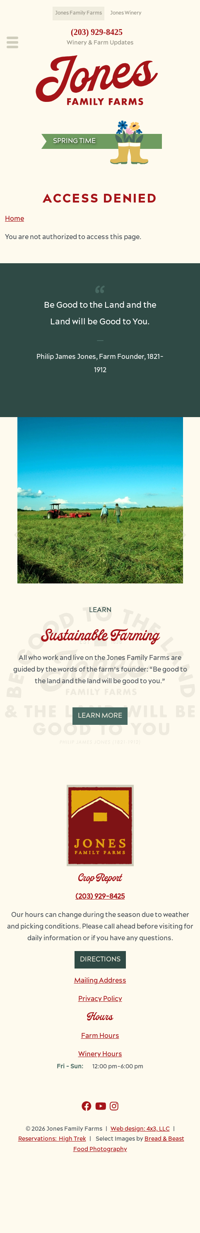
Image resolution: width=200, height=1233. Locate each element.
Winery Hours (100, 1086)
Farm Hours (100, 1068)
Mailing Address (100, 1012)
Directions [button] (100, 991)
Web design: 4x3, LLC (140, 1161)
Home (14, 219)
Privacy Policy (100, 1031)
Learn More (100, 716)
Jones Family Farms (78, 13)
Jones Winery (126, 13)
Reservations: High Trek (52, 1171)
